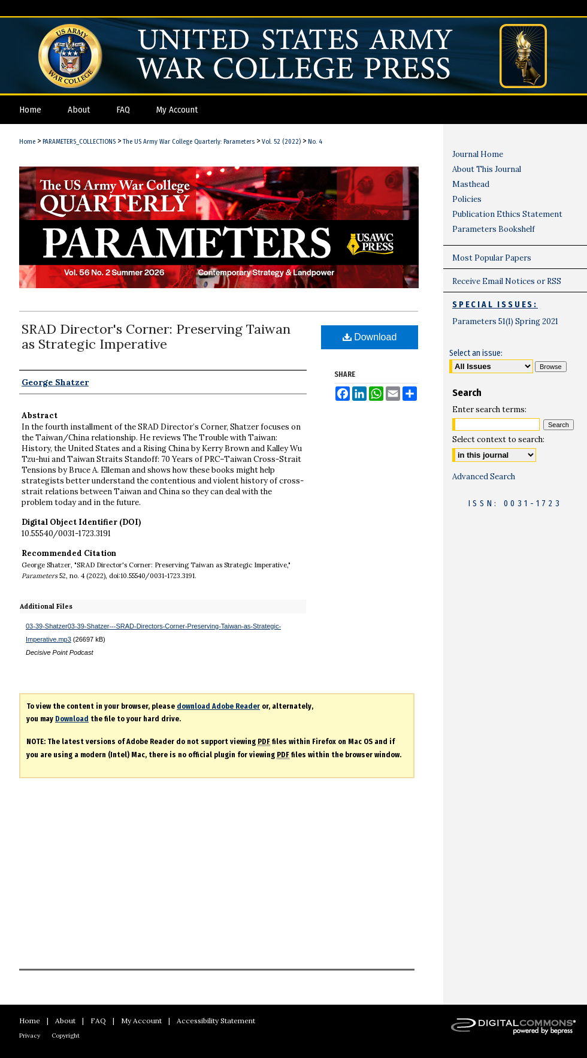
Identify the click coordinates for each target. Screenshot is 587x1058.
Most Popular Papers (491, 258)
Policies (467, 199)
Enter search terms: (489, 409)
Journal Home (477, 154)
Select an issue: (476, 353)
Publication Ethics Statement (507, 214)
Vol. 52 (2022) (281, 142)
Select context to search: (498, 439)
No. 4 (315, 142)
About (65, 1020)
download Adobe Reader (218, 706)
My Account (141, 1020)
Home (27, 142)
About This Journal (486, 169)
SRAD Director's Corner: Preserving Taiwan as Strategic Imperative (156, 336)
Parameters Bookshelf (493, 229)
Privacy (29, 1035)
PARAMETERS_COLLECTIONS (79, 142)
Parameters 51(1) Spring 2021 (505, 321)
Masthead (470, 184)
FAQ (98, 1020)
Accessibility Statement (216, 1020)
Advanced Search (483, 476)
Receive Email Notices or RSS (506, 281)
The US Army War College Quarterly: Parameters (189, 142)
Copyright (66, 1035)
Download (370, 337)
